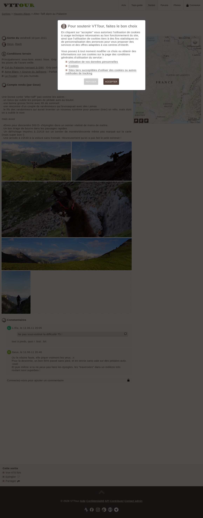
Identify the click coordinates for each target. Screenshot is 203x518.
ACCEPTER (111, 82)
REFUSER (91, 82)
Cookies (74, 65)
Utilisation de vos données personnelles (93, 61)
